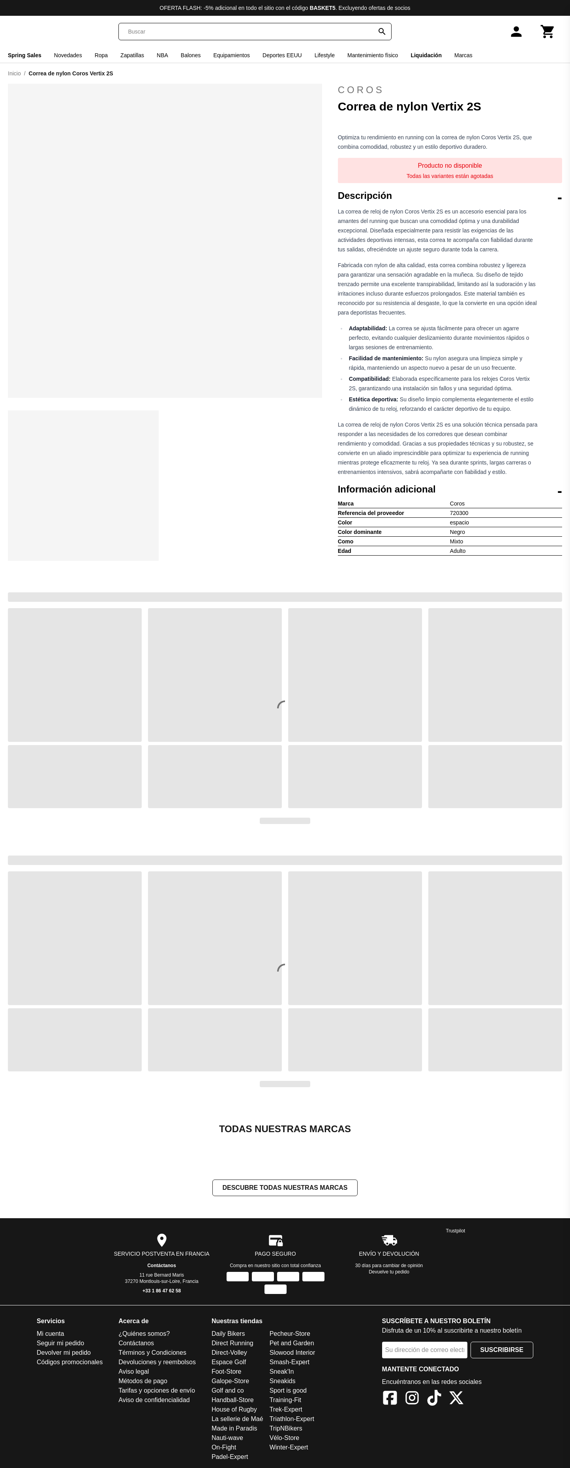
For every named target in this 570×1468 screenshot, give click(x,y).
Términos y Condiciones (152, 1352)
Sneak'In (282, 1371)
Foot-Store (227, 1371)
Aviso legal (133, 1371)
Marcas (463, 55)
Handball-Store (233, 1400)
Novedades (68, 55)
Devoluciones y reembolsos (157, 1362)
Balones (191, 55)
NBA (162, 55)
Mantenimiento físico (372, 55)
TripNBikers (286, 1428)
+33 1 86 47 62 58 (161, 1291)
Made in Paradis (234, 1428)
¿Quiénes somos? (144, 1333)
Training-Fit (285, 1400)
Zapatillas (132, 55)
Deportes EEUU (282, 55)
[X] (456, 1399)
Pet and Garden (292, 1343)
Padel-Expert (230, 1456)
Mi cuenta (50, 1333)
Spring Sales (24, 55)
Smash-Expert (289, 1362)
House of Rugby (234, 1409)
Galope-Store (230, 1381)
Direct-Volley (229, 1352)
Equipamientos (231, 55)
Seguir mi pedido (60, 1343)
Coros (450, 90)
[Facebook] (390, 1399)
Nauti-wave (227, 1437)
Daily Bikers (228, 1333)
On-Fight (224, 1447)
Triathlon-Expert (292, 1419)
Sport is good (288, 1390)
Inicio (14, 73)
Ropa (101, 55)
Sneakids (283, 1381)
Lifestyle (325, 55)
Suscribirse (501, 1349)
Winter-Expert (289, 1447)
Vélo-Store (285, 1437)
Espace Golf (229, 1362)
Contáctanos (161, 1265)
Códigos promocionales (70, 1362)
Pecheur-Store (290, 1333)
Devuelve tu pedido (389, 1272)
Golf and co (228, 1390)
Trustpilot (455, 1231)
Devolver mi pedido (64, 1352)
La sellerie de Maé (237, 1419)
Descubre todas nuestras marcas (284, 1187)
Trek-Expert (286, 1409)
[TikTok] (434, 1399)
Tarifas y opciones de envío (156, 1390)
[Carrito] (548, 31)
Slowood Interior (292, 1352)
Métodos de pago (142, 1381)
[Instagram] (412, 1399)
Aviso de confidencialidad (153, 1400)
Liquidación (426, 55)
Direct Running (232, 1343)
